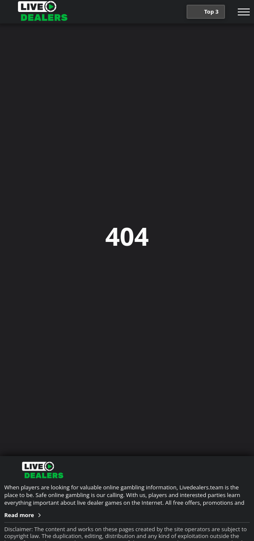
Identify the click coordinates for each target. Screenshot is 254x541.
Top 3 (205, 12)
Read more (19, 515)
